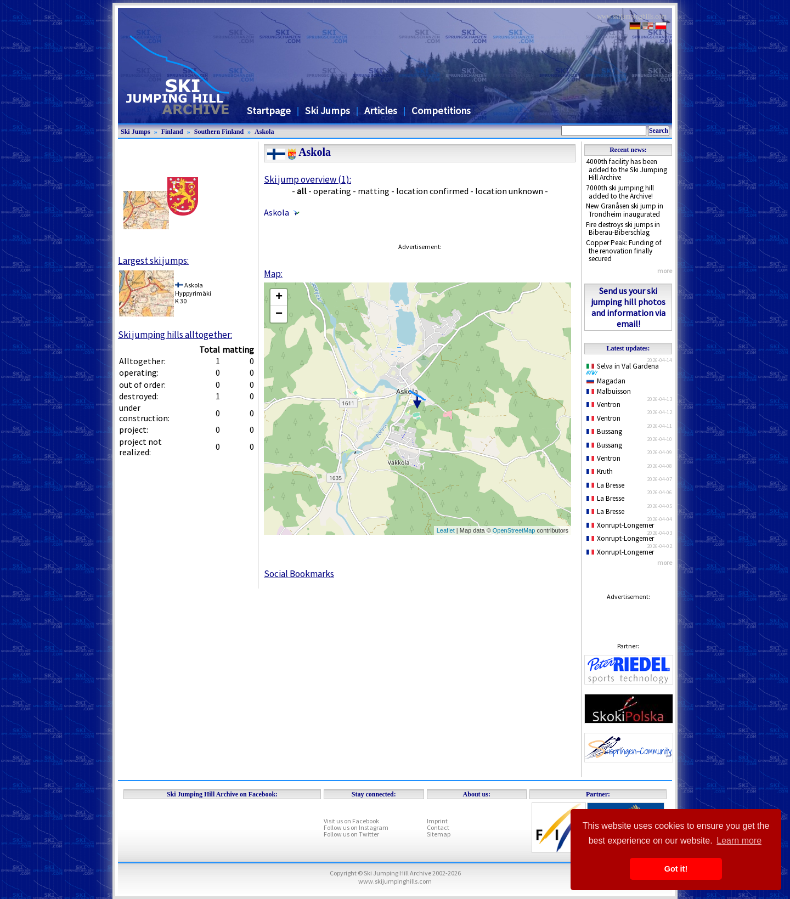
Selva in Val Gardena (624, 368)
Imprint (437, 821)
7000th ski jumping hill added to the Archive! (620, 192)
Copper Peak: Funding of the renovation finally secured (624, 250)
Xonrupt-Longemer (620, 525)
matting (374, 190)
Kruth (599, 471)
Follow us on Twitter (351, 834)
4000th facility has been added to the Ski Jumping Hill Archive (626, 169)
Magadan (605, 381)
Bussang (604, 431)
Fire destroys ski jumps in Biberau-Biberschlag (623, 229)
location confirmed (432, 190)
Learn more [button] (738, 840)
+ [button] (279, 297)
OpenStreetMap (514, 530)
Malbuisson (608, 391)
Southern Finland (219, 131)
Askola (264, 131)
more (664, 271)
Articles (380, 110)
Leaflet (446, 530)
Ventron (603, 404)
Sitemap (438, 834)
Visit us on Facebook (351, 821)
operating (332, 190)
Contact (438, 827)
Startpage (269, 110)
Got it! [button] (675, 868)
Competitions (441, 110)
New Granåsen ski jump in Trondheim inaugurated (624, 210)
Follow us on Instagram (356, 827)
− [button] (279, 314)
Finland (172, 131)
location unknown (509, 190)
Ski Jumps (327, 110)
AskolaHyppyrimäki (193, 289)
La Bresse (605, 485)
